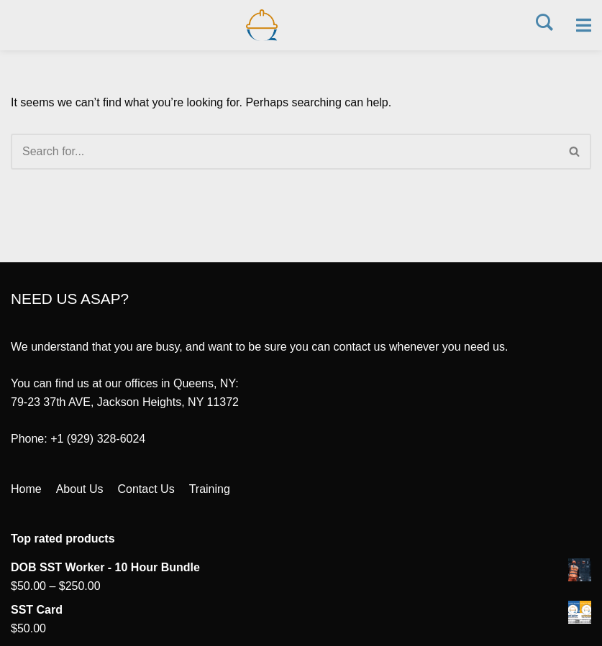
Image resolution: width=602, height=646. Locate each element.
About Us (80, 489)
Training (209, 489)
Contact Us (146, 489)
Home (26, 489)
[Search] (285, 152)
